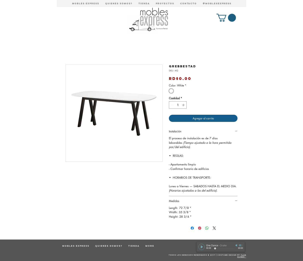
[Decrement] (171, 105)
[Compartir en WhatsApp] (207, 228)
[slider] (241, 245)
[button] (226, 18)
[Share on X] (214, 228)
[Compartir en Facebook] (192, 228)
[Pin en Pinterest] (199, 228)
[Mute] (237, 245)
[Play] (201, 247)
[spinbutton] (177, 105)
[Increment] (183, 105)
